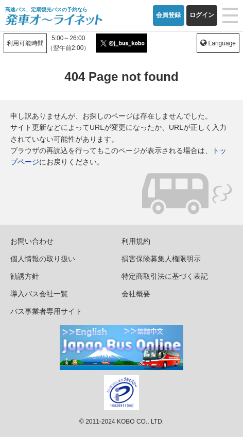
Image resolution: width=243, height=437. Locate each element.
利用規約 (135, 241)
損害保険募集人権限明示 (161, 259)
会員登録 (168, 15)
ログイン (201, 15)
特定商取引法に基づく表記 (164, 276)
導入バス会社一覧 (39, 294)
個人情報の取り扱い (42, 259)
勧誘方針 (24, 276)
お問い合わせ (32, 241)
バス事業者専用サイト (46, 311)
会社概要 (135, 294)
